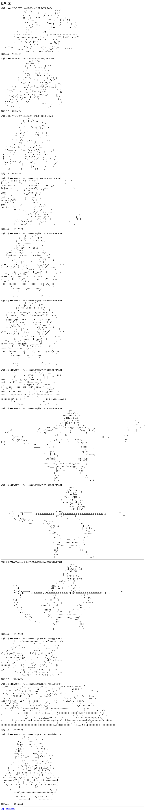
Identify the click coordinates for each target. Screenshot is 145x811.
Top (2, 809)
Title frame (10, 809)
